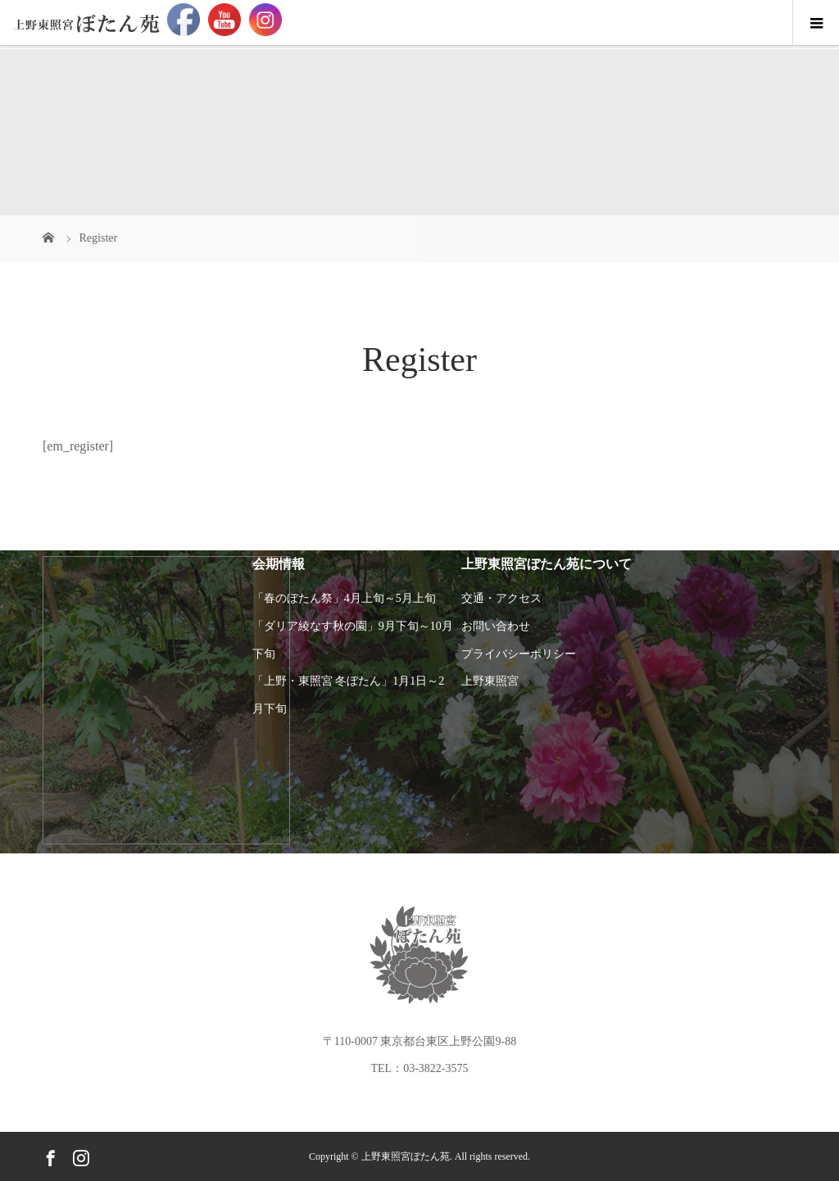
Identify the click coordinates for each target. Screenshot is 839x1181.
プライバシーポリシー (518, 654)
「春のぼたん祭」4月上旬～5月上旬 (344, 598)
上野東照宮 (490, 681)
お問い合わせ (495, 626)
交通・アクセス (501, 598)
